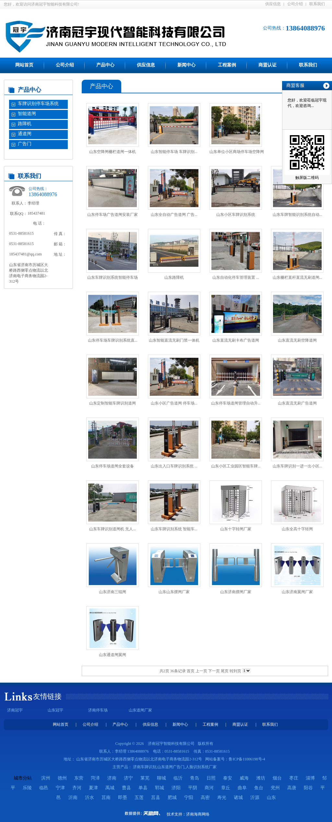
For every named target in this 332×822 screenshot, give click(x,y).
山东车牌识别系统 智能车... (174, 529)
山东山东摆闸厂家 (174, 592)
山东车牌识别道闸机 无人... (112, 529)
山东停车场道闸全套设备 (112, 466)
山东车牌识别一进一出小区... (297, 466)
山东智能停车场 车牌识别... (174, 151)
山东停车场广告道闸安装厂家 (112, 214)
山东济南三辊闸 (112, 592)
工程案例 (227, 65)
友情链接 (47, 696)
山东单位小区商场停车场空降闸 (236, 151)
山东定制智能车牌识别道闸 (112, 403)
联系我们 (317, 4)
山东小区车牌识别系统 (235, 214)
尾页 (225, 671)
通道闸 (24, 133)
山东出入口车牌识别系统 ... (174, 466)
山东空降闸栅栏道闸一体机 (112, 151)
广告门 (24, 143)
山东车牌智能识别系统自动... (297, 214)
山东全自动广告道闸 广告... (174, 214)
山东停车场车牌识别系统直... (112, 340)
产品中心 (105, 65)
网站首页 (24, 65)
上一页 (201, 671)
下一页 (214, 671)
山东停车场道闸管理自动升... (236, 403)
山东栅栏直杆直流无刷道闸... (297, 277)
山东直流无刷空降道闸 (297, 340)
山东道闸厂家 (140, 710)
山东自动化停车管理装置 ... (235, 277)
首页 (191, 671)
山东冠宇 (55, 710)
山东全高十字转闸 (297, 529)
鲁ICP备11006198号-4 (247, 759)
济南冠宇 (15, 710)
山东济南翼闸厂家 (297, 592)
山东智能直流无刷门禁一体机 (174, 340)
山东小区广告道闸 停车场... (174, 403)
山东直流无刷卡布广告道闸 (235, 340)
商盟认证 (267, 65)
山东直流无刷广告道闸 (297, 403)
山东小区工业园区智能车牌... (236, 466)
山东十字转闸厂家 (235, 529)
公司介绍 (295, 4)
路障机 (24, 123)
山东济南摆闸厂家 (235, 592)
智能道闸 (27, 113)
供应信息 (273, 4)
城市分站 (23, 778)
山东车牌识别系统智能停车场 (112, 277)
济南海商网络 (197, 814)
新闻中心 (186, 65)
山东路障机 (174, 277)
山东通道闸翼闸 (112, 654)
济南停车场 (98, 710)
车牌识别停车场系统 (38, 103)
